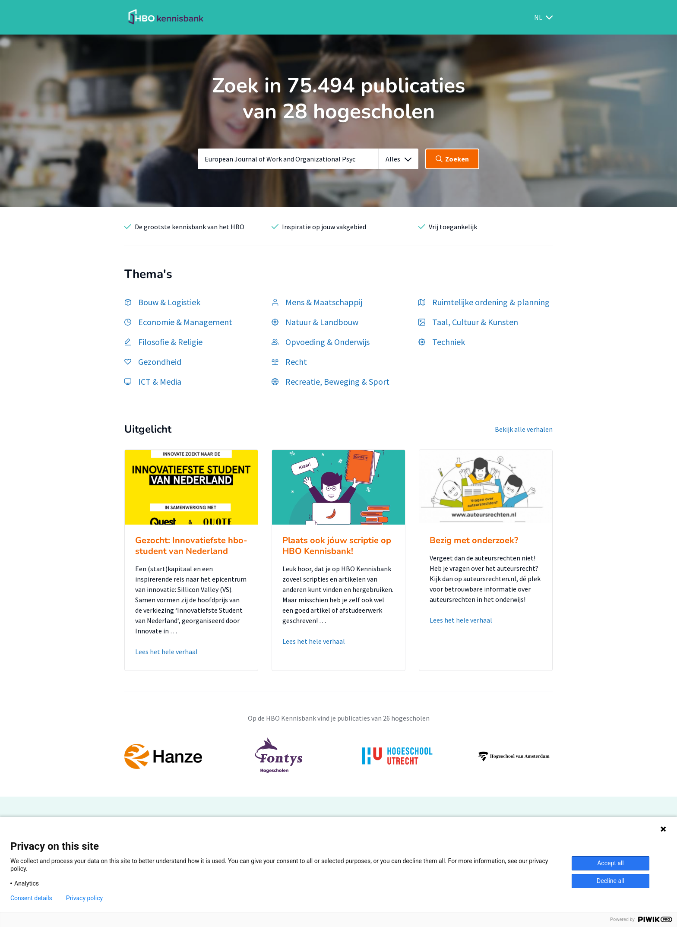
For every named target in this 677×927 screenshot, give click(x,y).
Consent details (31, 898)
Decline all (610, 880)
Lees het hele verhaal (166, 651)
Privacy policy (84, 898)
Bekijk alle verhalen (524, 429)
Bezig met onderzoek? (474, 540)
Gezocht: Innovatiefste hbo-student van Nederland (191, 546)
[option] (338, 756)
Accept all (610, 863)
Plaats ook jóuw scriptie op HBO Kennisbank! (336, 546)
